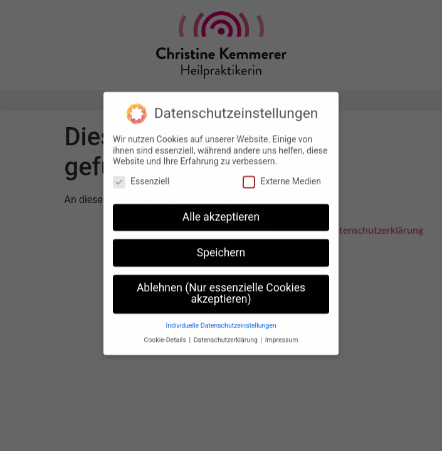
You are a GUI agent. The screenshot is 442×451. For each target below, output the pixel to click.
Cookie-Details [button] (166, 337)
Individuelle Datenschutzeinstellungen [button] (221, 322)
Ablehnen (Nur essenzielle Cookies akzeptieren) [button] (221, 291)
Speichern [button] (221, 249)
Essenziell (141, 178)
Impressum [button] (281, 337)
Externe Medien (281, 178)
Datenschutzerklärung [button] (227, 337)
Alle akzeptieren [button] (221, 213)
